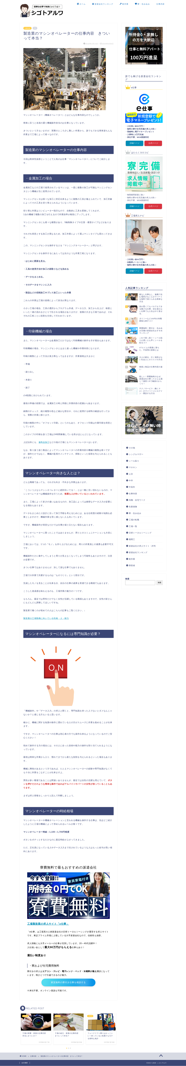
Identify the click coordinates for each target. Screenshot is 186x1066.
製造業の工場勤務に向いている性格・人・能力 (46, 618)
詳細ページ (134, 143)
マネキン (133, 467)
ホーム (81, 4)
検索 (127, 578)
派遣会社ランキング (102, 4)
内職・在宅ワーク (137, 500)
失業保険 (133, 506)
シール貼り (134, 460)
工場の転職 (134, 519)
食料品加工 (44, 442)
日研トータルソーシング (140, 533)
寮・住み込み (142, 4)
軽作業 (124, 4)
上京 (131, 474)
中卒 (131, 480)
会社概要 (25, 1063)
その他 (132, 447)
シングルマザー (136, 454)
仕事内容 (160, 4)
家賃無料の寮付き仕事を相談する (68, 982)
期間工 (132, 539)
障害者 (132, 565)
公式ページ (153, 143)
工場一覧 (133, 526)
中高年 (132, 487)
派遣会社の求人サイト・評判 (142, 546)
